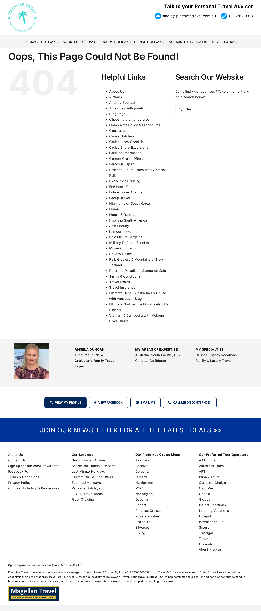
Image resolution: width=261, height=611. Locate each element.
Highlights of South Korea (129, 203)
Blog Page (117, 114)
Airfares (115, 97)
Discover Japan (121, 164)
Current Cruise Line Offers (92, 477)
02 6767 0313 (241, 16)
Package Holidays (86, 488)
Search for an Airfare (88, 460)
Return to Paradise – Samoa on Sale (137, 271)
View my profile (68, 402)
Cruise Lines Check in (126, 142)
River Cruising (83, 499)
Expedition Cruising (124, 181)
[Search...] (214, 109)
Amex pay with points (126, 108)
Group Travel (119, 198)
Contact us (117, 130)
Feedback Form (121, 187)
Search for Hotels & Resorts (93, 466)
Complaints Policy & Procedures (134, 125)
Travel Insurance (122, 287)
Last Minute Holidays (88, 471)
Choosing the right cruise (129, 119)
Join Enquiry (119, 226)
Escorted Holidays (86, 482)
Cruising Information (125, 153)
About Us (116, 91)
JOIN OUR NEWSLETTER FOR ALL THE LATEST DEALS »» (130, 430)
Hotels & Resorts (122, 215)
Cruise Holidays (121, 136)
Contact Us (17, 460)
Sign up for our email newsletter (33, 466)
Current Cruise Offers (126, 159)
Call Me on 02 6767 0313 (192, 402)
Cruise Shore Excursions (128, 147)
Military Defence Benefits (129, 243)
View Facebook (110, 402)
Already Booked (122, 103)
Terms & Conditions (124, 276)
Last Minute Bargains (125, 237)
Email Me (148, 402)
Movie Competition (124, 248)
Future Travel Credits (125, 192)
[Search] (180, 109)
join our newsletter (124, 231)
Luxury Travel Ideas (87, 494)
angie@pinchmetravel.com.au (189, 16)
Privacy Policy (120, 254)
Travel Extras (119, 282)
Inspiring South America (128, 220)
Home (114, 209)
